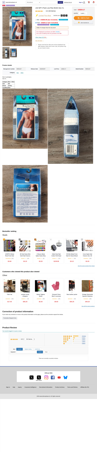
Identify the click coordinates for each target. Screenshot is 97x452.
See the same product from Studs (86, 266)
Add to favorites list (83, 22)
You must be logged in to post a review (12, 331)
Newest (19, 349)
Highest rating (28, 349)
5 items (83, 337)
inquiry (20, 387)
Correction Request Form (9, 318)
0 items (83, 343)
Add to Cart (83, 18)
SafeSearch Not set (68, 2)
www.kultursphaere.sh (11, 2)
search (60, 2)
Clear (46, 352)
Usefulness (37, 349)
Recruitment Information (45, 387)
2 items (83, 339)
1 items (83, 341)
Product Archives (59, 387)
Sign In (81, 2)
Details (57, 31)
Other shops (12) (41, 37)
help (14, 387)
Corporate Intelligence (30, 387)
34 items (29, 339)
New (52, 20)
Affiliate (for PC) (84, 387)
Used (48, 23)
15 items (84, 336)
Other (22, 72)
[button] (94, 2)
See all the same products (88, 306)
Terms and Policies (72, 387)
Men (18, 72)
